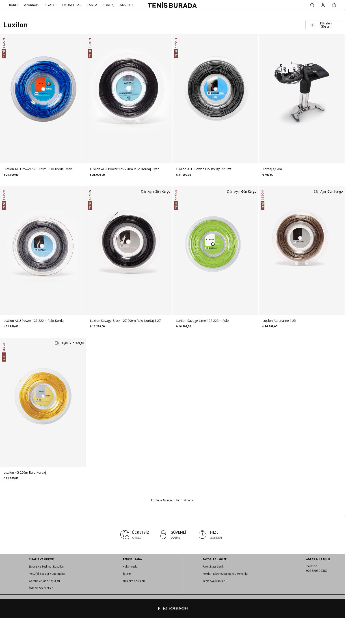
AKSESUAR (128, 5)
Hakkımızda (130, 566)
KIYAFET (51, 5)
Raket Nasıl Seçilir (214, 566)
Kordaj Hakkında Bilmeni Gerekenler (226, 574)
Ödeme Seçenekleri (41, 588)
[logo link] (172, 5)
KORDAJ (109, 5)
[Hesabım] (323, 5)
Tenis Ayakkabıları (214, 581)
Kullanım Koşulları (134, 581)
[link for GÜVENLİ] (172, 535)
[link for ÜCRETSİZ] (135, 535)
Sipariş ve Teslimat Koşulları (46, 566)
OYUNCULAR (71, 5)
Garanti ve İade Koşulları (44, 581)
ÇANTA (92, 5)
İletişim (127, 574)
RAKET (14, 5)
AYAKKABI (31, 5)
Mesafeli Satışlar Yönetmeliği (47, 574)
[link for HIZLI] (210, 535)
